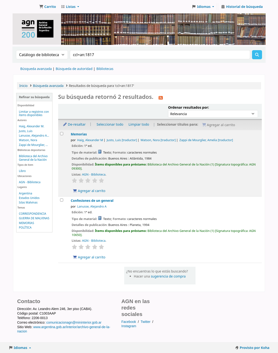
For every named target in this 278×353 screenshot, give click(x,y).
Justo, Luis (25, 131)
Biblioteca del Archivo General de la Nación (33, 158)
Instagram (128, 326)
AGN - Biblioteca (29, 182)
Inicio (23, 85)
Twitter (145, 322)
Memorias (79, 134)
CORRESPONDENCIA (32, 214)
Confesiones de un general (92, 200)
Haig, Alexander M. (31, 126)
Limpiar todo (139, 124)
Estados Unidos (29, 198)
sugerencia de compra (168, 276)
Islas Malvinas (28, 202)
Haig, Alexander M (90, 140)
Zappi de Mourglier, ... (33, 145)
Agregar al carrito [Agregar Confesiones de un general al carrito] (89, 257)
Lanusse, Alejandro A (92, 206)
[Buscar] (257, 54)
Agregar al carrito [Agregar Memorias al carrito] (89, 190)
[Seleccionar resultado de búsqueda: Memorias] (61, 133)
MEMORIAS (26, 223)
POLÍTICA (25, 227)
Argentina (25, 193)
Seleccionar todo (110, 124)
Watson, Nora (28, 140)
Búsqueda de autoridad (74, 68)
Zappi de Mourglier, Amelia (206, 140)
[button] (47, 6)
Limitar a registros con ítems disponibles (34, 113)
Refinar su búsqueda (34, 97)
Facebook (128, 322)
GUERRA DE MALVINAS (34, 218)
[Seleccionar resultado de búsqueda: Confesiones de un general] (61, 200)
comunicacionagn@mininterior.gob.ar (73, 322)
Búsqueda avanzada (36, 68)
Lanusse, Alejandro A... (34, 136)
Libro (22, 171)
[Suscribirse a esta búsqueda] (160, 97)
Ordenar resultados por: (188, 107)
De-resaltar (74, 124)
